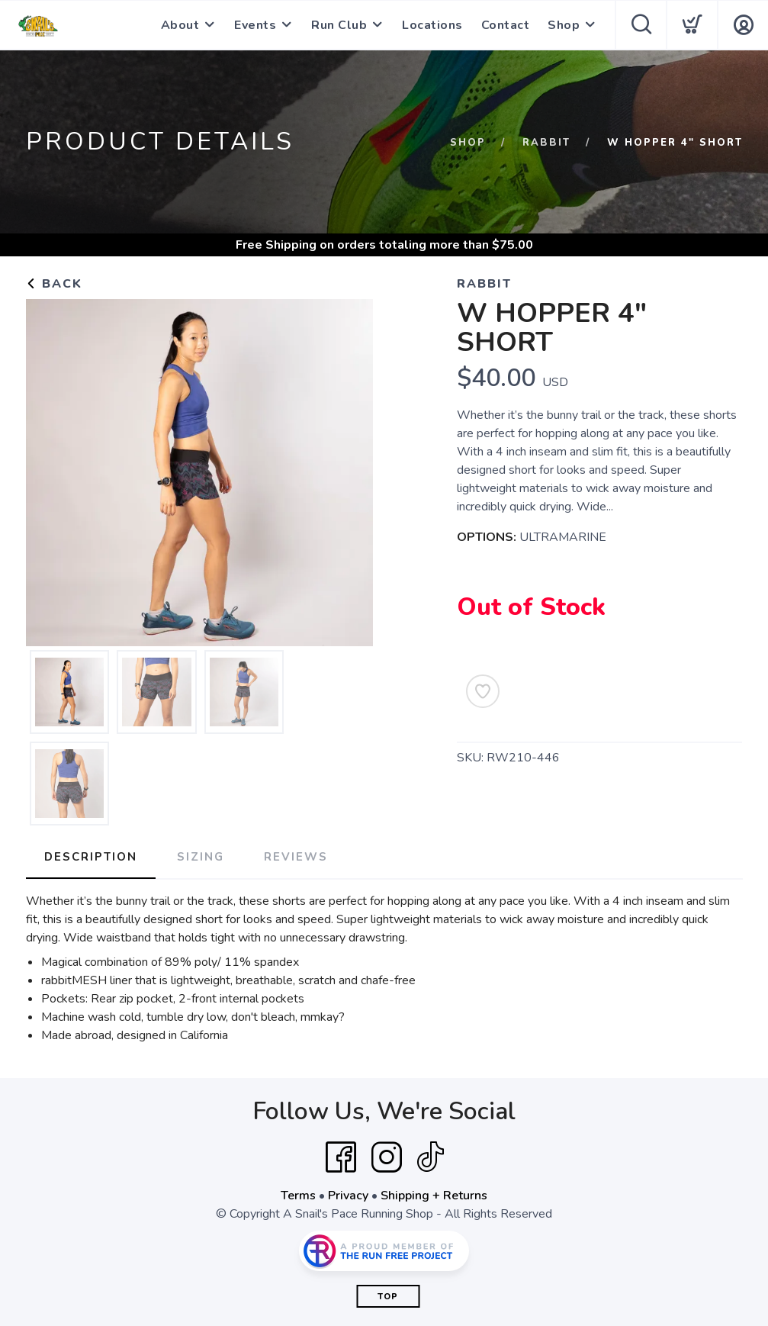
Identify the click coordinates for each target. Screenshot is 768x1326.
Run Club (339, 25)
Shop (564, 25)
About (180, 25)
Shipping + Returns (434, 1195)
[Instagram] (387, 1157)
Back (54, 283)
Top (388, 1296)
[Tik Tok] (430, 1157)
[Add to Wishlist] (483, 691)
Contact (505, 25)
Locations (432, 25)
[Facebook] (341, 1157)
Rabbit (546, 143)
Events (255, 25)
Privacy (348, 1195)
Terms (298, 1195)
